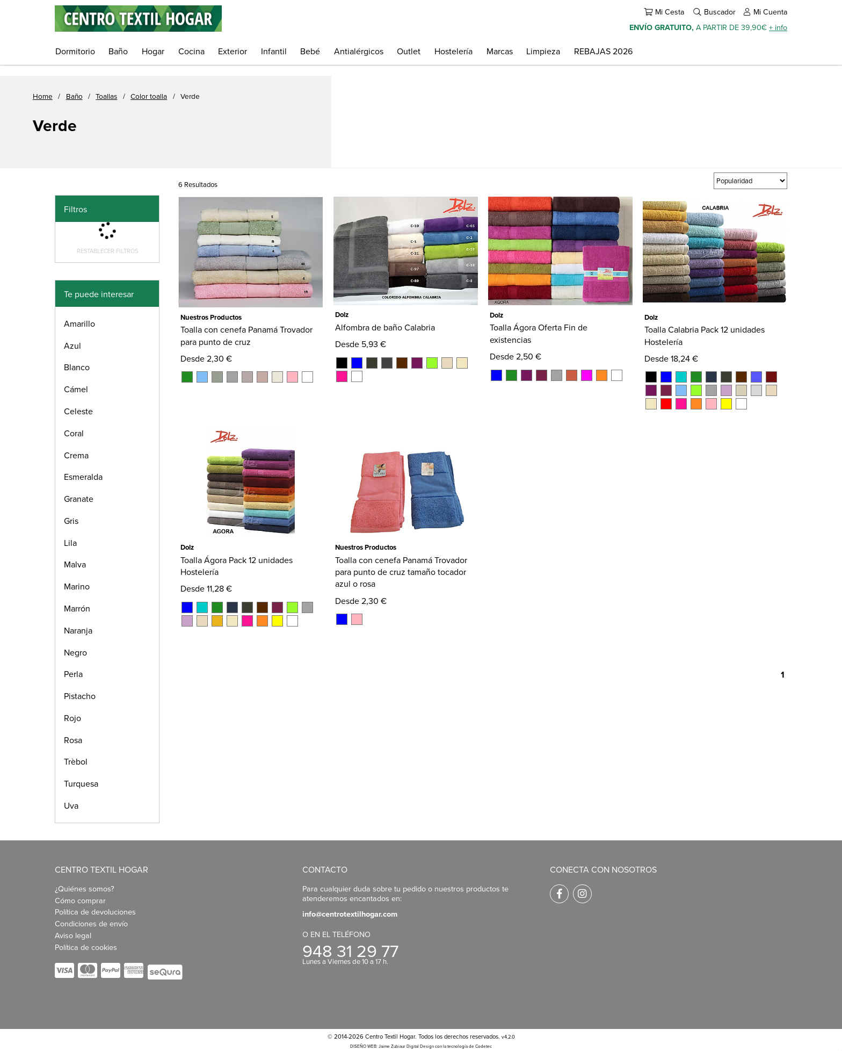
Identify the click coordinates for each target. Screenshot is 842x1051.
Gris (71, 521)
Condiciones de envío (91, 923)
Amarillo (79, 323)
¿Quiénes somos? (84, 888)
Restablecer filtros (107, 251)
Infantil (274, 51)
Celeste (78, 411)
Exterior (232, 51)
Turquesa (81, 783)
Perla (73, 674)
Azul (72, 345)
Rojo (72, 718)
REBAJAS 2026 (603, 51)
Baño (118, 51)
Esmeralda (83, 477)
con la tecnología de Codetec (463, 1046)
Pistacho (80, 696)
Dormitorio (75, 51)
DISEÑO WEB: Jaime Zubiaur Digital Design (392, 1046)
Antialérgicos (358, 51)
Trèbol (76, 761)
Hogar (153, 51)
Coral (74, 433)
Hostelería (453, 51)
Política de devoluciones (95, 911)
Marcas (500, 51)
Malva (75, 564)
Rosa (73, 740)
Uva (71, 805)
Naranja (78, 630)
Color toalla (148, 96)
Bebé (310, 51)
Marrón (77, 608)
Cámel (76, 389)
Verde (190, 96)
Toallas (106, 96)
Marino (77, 586)
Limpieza (543, 51)
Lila (70, 543)
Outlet (408, 51)
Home (43, 96)
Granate (78, 499)
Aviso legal (73, 935)
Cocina (191, 51)
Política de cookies (86, 947)
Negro (75, 652)
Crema (76, 455)
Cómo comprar (80, 900)
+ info (778, 27)
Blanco (77, 367)
